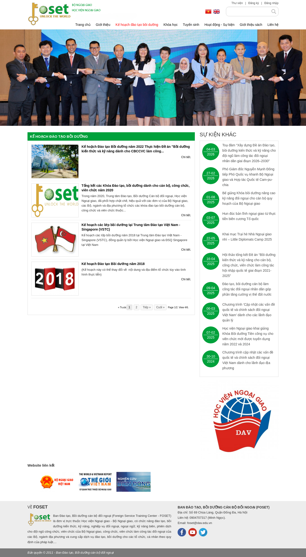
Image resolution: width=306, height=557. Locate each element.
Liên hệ (273, 25)
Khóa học (171, 25)
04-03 (211, 149)
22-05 (211, 238)
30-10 (211, 356)
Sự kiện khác (218, 134)
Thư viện (237, 3)
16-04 (211, 259)
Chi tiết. (186, 157)
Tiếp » (147, 307)
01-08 (211, 197)
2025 (210, 202)
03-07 (211, 218)
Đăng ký (253, 3)
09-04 (211, 288)
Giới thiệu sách (251, 25)
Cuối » (160, 307)
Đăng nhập (271, 3)
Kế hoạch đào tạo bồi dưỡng (136, 25)
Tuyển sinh (191, 25)
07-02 (211, 332)
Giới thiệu (103, 25)
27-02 (211, 173)
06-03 (211, 308)
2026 (210, 154)
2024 (210, 361)
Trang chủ (83, 25)
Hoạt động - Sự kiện (219, 25)
